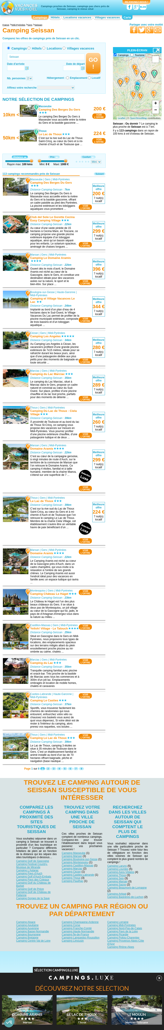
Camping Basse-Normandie (32, 931)
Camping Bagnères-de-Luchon (125, 897)
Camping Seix (115, 878)
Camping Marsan (72, 856)
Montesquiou (38, 590)
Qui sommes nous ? (60, 954)
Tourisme (139, 55)
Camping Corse (71, 925)
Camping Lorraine (117, 922)
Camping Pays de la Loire (122, 931)
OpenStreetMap (138, 118)
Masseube (36, 179)
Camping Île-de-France (75, 934)
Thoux (34, 407)
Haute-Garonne (66, 292)
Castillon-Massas (40, 625)
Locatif (96, 77)
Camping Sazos (116, 884)
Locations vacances (77, 17)
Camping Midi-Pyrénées (121, 925)
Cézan (34, 333)
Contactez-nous (85, 954)
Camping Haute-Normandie (78, 931)
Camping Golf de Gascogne (32, 861)
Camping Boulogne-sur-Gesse (79, 859)
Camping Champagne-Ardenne (80, 922)
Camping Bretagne (27, 937)
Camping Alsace (26, 922)
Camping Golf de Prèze (30, 889)
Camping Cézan (71, 871)
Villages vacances (107, 17)
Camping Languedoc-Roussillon (80, 937)
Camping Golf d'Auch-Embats (33, 876)
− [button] (155, 110)
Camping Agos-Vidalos (120, 872)
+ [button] (155, 103)
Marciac (35, 370)
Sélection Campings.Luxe (56, 971)
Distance (20, 157)
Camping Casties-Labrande (78, 874)
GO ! (93, 63)
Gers (48, 179)
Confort (88, 157)
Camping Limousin (73, 940)
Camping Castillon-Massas (77, 865)
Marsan (34, 254)
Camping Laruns (117, 865)
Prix (54, 157)
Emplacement (78, 77)
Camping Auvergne (27, 928)
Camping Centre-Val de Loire (33, 940)
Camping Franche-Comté (77, 928)
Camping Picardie (117, 934)
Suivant (100, 174)
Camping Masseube (73, 853)
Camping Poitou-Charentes (123, 937)
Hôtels (55, 17)
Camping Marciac (72, 868)
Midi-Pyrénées (61, 179)
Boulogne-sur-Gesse (42, 292)
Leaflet (121, 118)
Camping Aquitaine (27, 925)
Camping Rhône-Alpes (120, 947)
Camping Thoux (71, 877)
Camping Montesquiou (75, 862)
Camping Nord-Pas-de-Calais (124, 928)
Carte (127, 17)
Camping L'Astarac (27, 870)
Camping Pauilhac (72, 881)
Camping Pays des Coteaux (32, 879)
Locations (54, 48)
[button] (9, 1022)
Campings (40, 17)
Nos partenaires (107, 954)
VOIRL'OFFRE (99, 116)
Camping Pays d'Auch (29, 873)
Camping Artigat (116, 893)
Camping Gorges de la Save (33, 898)
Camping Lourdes (117, 869)
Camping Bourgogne (28, 934)
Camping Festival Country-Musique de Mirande (32, 866)
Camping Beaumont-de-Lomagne (126, 887)
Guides (118, 961)
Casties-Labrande (40, 694)
